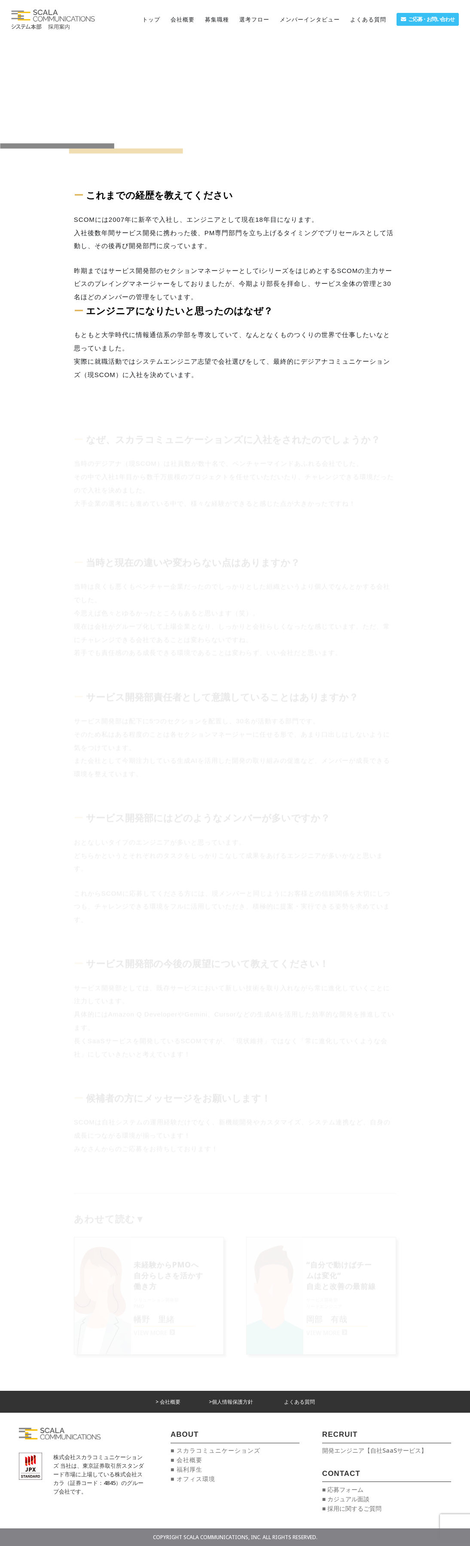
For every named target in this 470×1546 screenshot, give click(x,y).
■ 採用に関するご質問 (351, 1508)
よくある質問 (299, 1401)
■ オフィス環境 (193, 1479)
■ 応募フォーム (342, 1489)
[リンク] (53, 19)
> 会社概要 (168, 1401)
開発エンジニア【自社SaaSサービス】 (374, 1450)
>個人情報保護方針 (231, 1401)
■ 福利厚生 (186, 1469)
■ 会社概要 (186, 1460)
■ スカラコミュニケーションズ (215, 1450)
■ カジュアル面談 (345, 1499)
